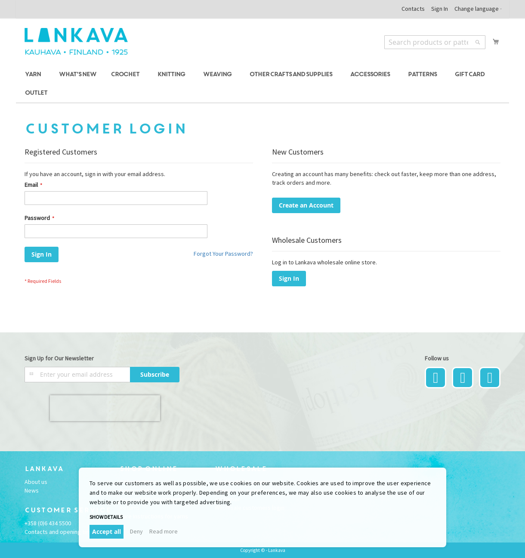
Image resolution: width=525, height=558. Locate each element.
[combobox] (434, 42)
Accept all (106, 531)
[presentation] (105, 408)
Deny (136, 531)
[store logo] (76, 41)
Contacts (413, 8)
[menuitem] (34, 74)
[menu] (263, 83)
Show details (106, 517)
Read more (163, 531)
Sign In (439, 8)
